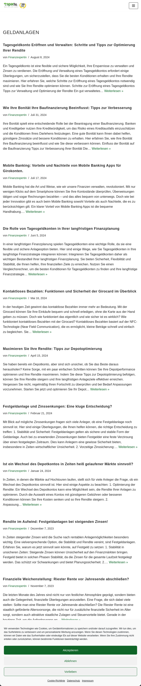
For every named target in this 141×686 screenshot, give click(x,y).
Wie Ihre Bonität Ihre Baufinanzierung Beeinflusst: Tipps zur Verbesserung (67, 108)
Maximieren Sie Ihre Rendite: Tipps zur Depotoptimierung (52, 349)
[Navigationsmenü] (133, 5)
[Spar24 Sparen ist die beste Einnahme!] (14, 5)
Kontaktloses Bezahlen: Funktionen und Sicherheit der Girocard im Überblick (69, 291)
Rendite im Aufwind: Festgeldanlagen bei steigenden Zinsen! (55, 522)
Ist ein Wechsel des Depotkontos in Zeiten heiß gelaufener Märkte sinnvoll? (68, 464)
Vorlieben (70, 671)
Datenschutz (73, 680)
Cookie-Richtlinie (56, 680)
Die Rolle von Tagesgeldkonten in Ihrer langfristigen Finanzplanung (61, 229)
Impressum (88, 680)
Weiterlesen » (113, 91)
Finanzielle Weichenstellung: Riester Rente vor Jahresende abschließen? (66, 579)
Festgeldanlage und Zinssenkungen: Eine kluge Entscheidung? (57, 406)
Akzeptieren (70, 650)
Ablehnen (70, 661)
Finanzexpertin (17, 57)
